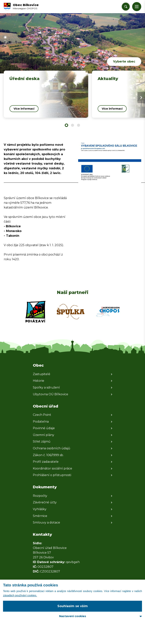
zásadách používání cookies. (20, 595)
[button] (136, 6)
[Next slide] (141, 97)
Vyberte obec (124, 61)
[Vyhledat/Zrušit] (126, 7)
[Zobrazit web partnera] (35, 311)
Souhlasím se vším (72, 606)
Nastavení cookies (72, 616)
